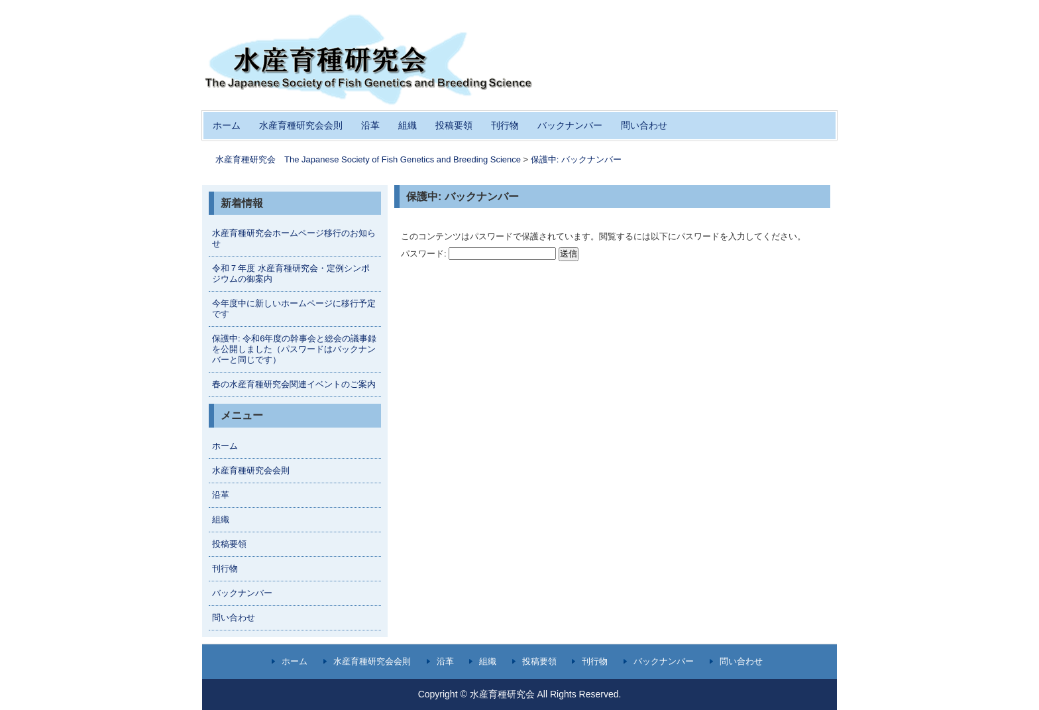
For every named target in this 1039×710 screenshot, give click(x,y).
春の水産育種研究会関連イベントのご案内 (294, 384)
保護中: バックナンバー (576, 159)
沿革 (370, 125)
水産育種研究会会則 (301, 125)
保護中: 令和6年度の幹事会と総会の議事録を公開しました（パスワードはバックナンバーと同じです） (294, 349)
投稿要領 (453, 125)
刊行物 (505, 125)
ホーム (227, 125)
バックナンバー (569, 125)
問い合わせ (644, 125)
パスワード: (478, 254)
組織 (407, 125)
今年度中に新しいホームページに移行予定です (294, 308)
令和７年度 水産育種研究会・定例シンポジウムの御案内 (291, 273)
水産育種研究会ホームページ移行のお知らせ (294, 238)
